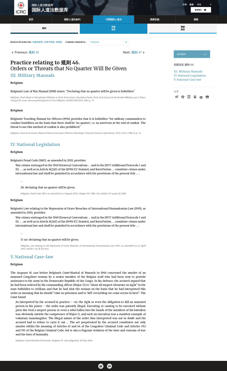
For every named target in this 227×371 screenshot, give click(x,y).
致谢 (191, 5)
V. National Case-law (187, 79)
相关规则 (192, 54)
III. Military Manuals (188, 71)
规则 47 (136, 52)
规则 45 (34, 52)
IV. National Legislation (190, 75)
